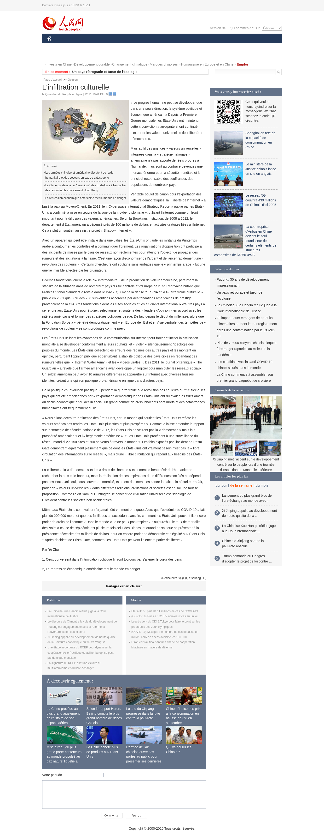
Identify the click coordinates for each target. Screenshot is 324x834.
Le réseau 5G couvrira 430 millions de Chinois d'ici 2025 (260, 200)
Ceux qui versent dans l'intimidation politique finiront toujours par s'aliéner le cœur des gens (114, 559)
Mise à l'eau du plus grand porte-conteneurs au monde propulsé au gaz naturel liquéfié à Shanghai (64, 756)
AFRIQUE (118, 45)
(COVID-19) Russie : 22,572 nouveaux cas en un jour (165, 616)
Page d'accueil (52, 79)
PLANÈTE (203, 45)
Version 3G (218, 28)
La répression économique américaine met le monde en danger (85, 198)
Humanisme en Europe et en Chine (207, 64)
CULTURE (160, 45)
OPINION (265, 45)
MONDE (98, 45)
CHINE (55, 45)
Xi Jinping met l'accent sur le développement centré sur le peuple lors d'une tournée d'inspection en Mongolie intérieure (246, 464)
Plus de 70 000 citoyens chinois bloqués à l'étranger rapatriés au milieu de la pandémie (246, 349)
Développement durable (92, 64)
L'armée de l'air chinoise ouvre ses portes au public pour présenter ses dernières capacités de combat (144, 756)
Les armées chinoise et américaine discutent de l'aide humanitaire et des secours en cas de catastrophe (79, 175)
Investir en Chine (59, 64)
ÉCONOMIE (76, 45)
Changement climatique (129, 64)
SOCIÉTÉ (182, 45)
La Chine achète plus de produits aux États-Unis (103, 751)
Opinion (73, 79)
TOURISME (243, 45)
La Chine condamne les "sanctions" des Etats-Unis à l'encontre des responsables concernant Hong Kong (85, 188)
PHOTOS (56, 55)
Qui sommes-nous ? (245, 28)
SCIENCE (139, 45)
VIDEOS (76, 55)
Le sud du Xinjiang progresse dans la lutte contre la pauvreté (143, 713)
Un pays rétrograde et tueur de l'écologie (104, 72)
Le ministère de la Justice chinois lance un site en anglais (260, 168)
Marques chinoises (164, 64)
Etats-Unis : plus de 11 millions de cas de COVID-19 (164, 611)
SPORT (222, 45)
